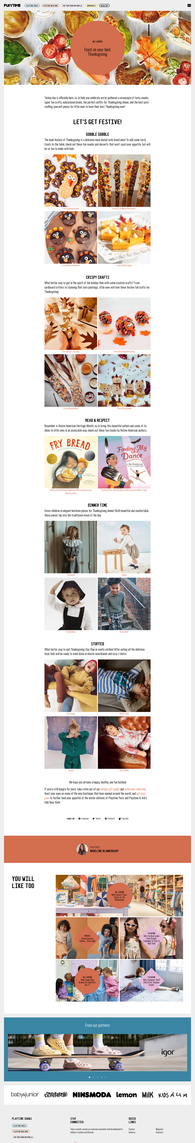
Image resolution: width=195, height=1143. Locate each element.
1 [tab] (89, 1077)
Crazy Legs (71, 713)
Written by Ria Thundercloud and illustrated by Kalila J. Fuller (124, 490)
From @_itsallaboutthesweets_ (124, 208)
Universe (132, 1132)
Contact (132, 1129)
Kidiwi (124, 574)
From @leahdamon (71, 408)
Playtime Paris (32, 5)
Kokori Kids (124, 631)
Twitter (96, 818)
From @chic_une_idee (70, 351)
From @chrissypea (124, 265)
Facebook (83, 818)
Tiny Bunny (71, 574)
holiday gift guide (110, 788)
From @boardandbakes (71, 265)
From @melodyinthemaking (124, 351)
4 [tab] (101, 1077)
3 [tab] (97, 1077)
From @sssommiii (124, 408)
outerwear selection (135, 788)
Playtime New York (50, 5)
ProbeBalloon (71, 631)
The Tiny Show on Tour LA (72, 5)
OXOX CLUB (124, 713)
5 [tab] (105, 1077)
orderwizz (91, 5)
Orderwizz (159, 1132)
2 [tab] (93, 1077)
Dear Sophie (124, 770)
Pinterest (110, 818)
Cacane (71, 770)
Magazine (104, 5)
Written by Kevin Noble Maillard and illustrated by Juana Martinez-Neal (71, 491)
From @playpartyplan (71, 208)
